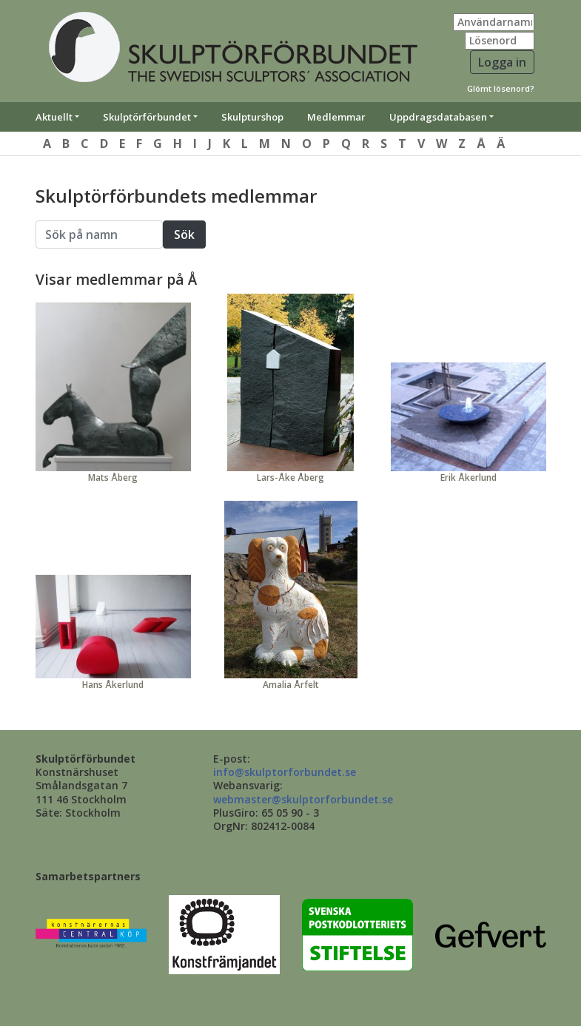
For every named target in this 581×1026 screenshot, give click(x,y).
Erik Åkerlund (468, 477)
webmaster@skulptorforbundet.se (303, 799)
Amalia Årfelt (291, 684)
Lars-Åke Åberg (290, 477)
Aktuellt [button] (54, 117)
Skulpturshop (252, 117)
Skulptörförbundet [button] (147, 117)
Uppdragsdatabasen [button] (438, 117)
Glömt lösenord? (500, 88)
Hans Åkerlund (113, 684)
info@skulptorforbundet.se (284, 772)
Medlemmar (336, 117)
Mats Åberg (113, 477)
